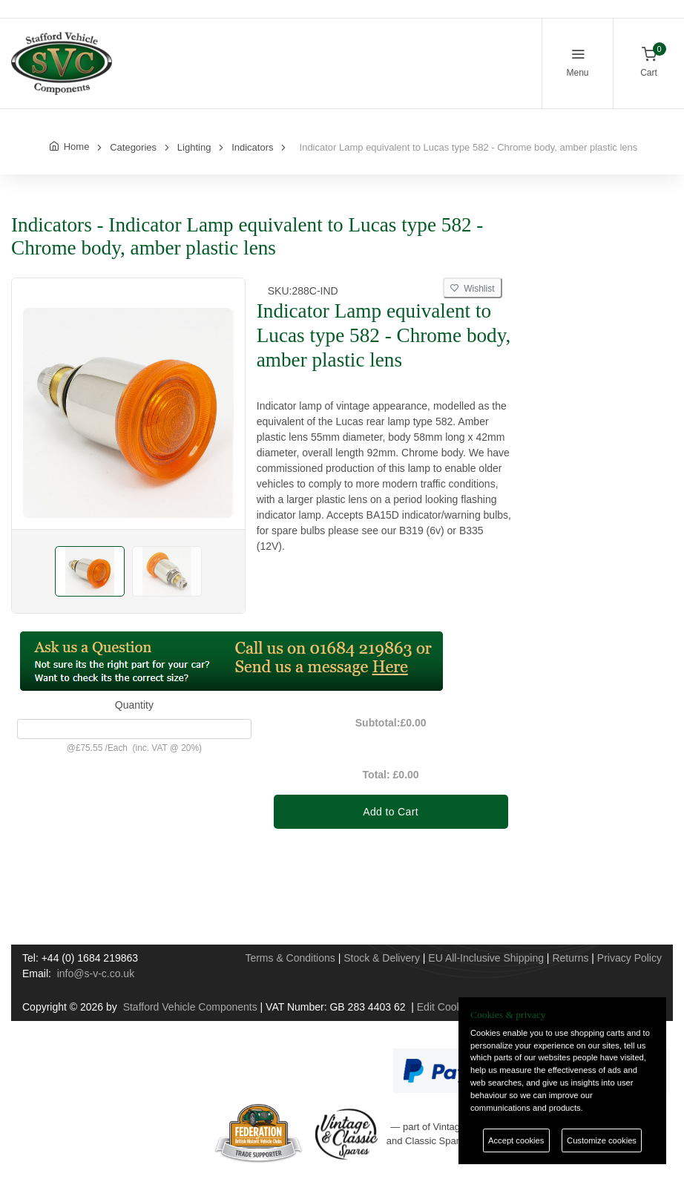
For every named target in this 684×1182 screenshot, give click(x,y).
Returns (570, 958)
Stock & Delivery (381, 958)
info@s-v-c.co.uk (95, 973)
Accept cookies (516, 1140)
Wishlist (472, 288)
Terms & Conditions (290, 958)
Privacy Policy (629, 958)
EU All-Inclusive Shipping (486, 958)
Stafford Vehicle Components (190, 1007)
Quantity (134, 705)
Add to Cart (390, 812)
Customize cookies (602, 1140)
